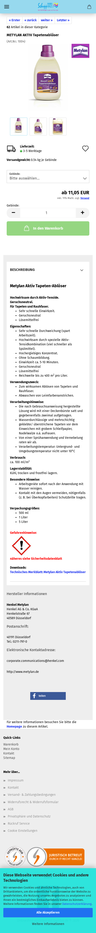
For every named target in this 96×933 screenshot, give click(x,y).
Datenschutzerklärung (77, 904)
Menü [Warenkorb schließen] (6, 6)
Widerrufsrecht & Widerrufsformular (33, 802)
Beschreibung (22, 270)
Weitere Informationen (48, 924)
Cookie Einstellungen (22, 831)
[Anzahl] (48, 213)
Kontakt (13, 787)
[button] (13, 213)
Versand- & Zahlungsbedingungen (32, 795)
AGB (10, 809)
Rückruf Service (19, 823)
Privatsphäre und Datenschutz (29, 816)
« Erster (14, 20)
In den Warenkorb (43, 228)
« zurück (30, 20)
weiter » (47, 20)
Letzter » (63, 20)
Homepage (14, 726)
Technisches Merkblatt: (48, 572)
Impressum (16, 780)
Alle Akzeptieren (48, 912)
